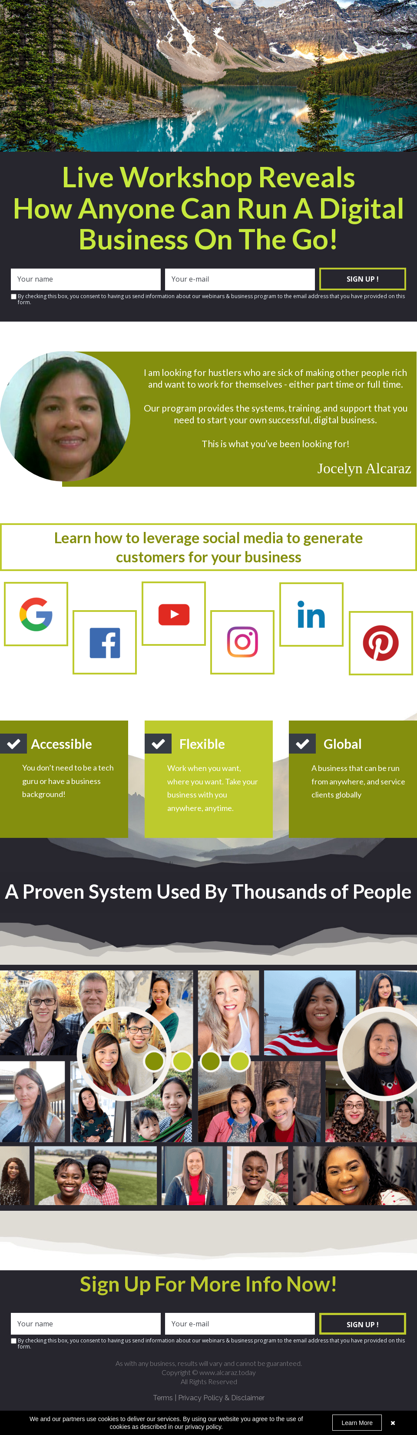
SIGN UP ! (362, 279)
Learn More (357, 1422)
